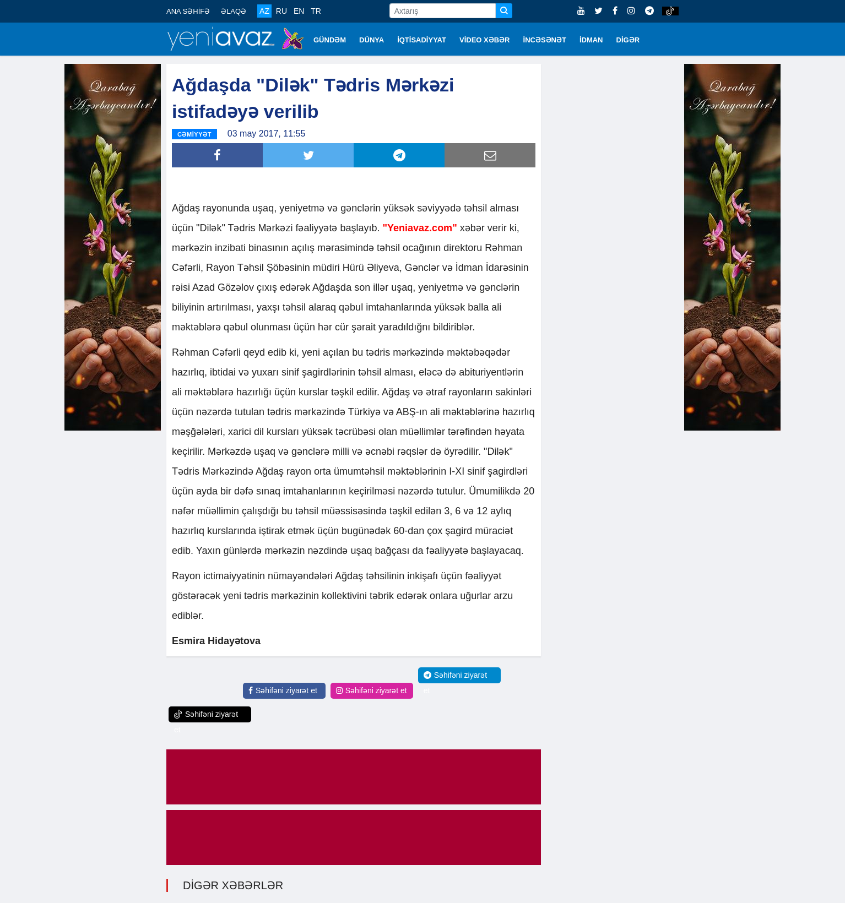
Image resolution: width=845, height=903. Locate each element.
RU (281, 11)
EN (299, 11)
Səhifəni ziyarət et (282, 690)
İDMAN (591, 40)
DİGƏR (628, 40)
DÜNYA (371, 40)
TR (316, 11)
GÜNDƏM (329, 40)
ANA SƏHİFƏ (188, 11)
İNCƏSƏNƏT (544, 40)
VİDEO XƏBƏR (484, 40)
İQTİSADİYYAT (421, 40)
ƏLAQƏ (233, 11)
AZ (264, 11)
